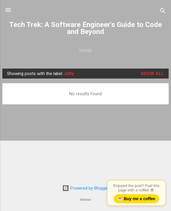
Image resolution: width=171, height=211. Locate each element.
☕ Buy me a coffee (136, 198)
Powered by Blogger (85, 188)
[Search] (162, 12)
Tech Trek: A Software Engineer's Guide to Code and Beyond (85, 28)
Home (85, 50)
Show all (152, 73)
